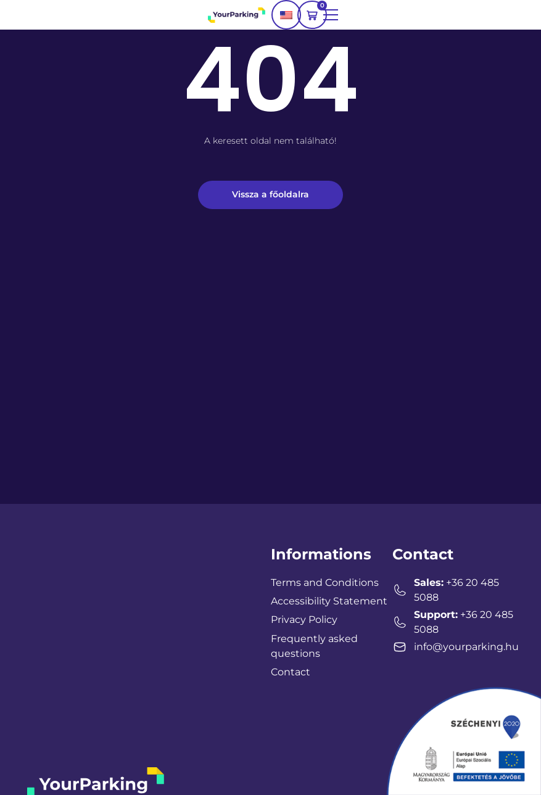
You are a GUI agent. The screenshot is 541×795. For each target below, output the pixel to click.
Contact (290, 672)
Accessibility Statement (329, 601)
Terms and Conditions (325, 582)
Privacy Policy (304, 619)
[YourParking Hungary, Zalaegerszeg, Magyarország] (112, 635)
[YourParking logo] (236, 14)
